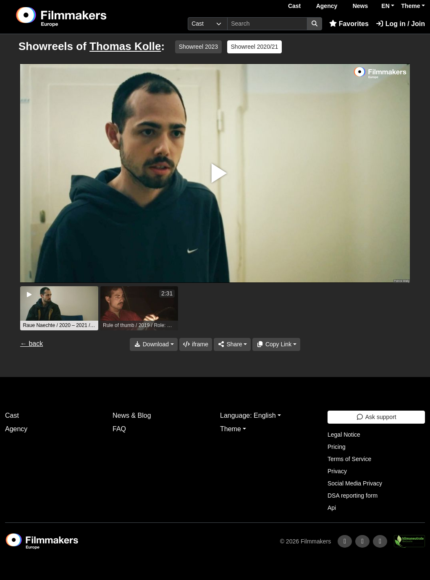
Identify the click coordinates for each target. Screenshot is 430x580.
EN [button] (385, 6)
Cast (294, 6)
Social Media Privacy (355, 483)
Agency (327, 6)
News (360, 6)
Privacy (337, 471)
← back (31, 343)
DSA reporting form (353, 495)
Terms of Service (349, 459)
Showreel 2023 (198, 46)
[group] (59, 308)
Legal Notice (344, 434)
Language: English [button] (248, 415)
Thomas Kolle (125, 46)
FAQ (119, 428)
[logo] (81, 17)
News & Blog (132, 415)
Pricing (337, 446)
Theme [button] (410, 6)
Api (332, 507)
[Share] (232, 344)
